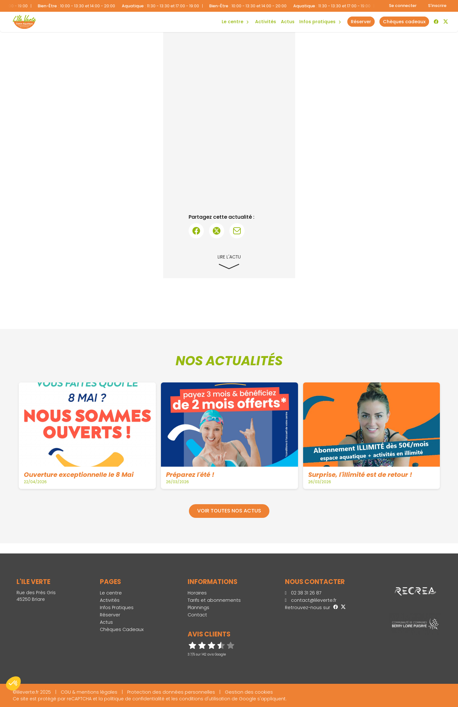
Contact (197, 615)
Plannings (198, 607)
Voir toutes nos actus (229, 510)
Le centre (111, 593)
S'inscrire (437, 5)
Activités (265, 21)
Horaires (197, 593)
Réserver (110, 615)
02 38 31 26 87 (303, 593)
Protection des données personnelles (171, 692)
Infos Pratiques (317, 21)
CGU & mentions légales (89, 692)
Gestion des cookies (249, 692)
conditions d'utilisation (204, 699)
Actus (288, 21)
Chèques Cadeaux (122, 629)
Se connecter (403, 5)
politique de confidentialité (134, 699)
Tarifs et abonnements (214, 600)
